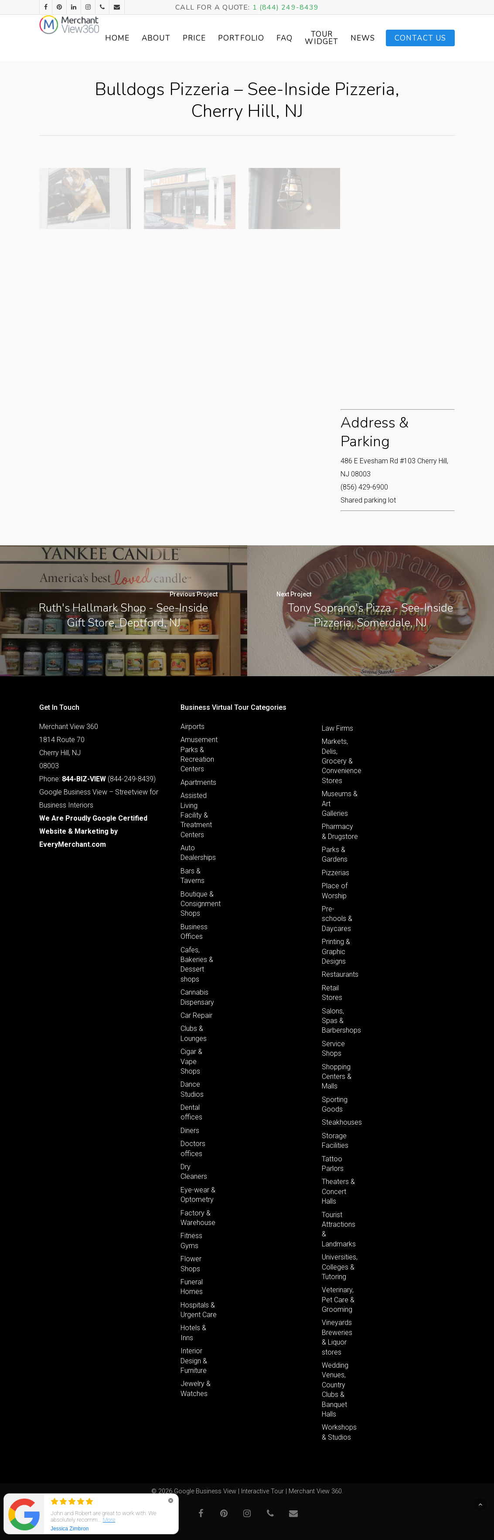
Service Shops (333, 1048)
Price (233, 38)
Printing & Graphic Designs (336, 951)
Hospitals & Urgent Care (199, 1310)
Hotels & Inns (193, 1333)
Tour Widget (361, 38)
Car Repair (196, 1015)
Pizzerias (335, 873)
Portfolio (280, 38)
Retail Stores (332, 993)
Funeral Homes (192, 1287)
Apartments (198, 782)
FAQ (324, 38)
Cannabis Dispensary (197, 997)
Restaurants (340, 974)
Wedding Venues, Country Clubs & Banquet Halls (335, 1389)
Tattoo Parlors (333, 1164)
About (195, 38)
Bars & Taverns (192, 876)
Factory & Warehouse (198, 1218)
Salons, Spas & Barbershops (340, 1021)
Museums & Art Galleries (340, 804)
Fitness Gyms (191, 1240)
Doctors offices (193, 1148)
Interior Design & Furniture (194, 1361)
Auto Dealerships (198, 853)
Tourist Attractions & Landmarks (339, 1229)
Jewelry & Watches (196, 1388)
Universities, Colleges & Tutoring (340, 1267)
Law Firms (337, 728)
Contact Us (420, 38)
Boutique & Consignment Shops (199, 904)
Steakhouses (340, 1122)
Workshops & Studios (339, 1432)
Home (156, 38)
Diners (190, 1130)
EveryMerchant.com (72, 844)
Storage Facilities (335, 1141)
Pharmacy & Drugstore (340, 831)
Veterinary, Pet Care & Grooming (338, 1300)
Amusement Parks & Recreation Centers (199, 754)
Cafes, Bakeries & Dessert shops (197, 964)
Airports (192, 726)
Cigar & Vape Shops (191, 1061)
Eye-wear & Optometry (198, 1195)
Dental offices (191, 1112)
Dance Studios (192, 1089)
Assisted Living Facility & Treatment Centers (196, 815)
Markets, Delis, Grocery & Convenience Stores (340, 761)
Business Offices (194, 932)
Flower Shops (191, 1264)
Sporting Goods (335, 1104)
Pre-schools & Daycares (337, 919)
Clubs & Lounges (194, 1033)
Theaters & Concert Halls (338, 1191)
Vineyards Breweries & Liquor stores (337, 1337)
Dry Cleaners (194, 1172)
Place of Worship (335, 891)
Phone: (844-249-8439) (97, 779)
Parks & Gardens (335, 854)
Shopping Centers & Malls (336, 1077)
